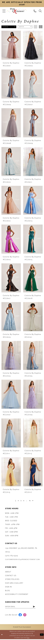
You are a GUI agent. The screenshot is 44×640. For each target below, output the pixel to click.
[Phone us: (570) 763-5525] (35, 11)
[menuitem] (4, 11)
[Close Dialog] (2, 635)
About (8, 572)
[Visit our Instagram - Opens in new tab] (25, 615)
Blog (7, 591)
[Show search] (40, 11)
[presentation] (11, 45)
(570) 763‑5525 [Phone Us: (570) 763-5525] (11, 556)
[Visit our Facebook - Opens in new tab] (20, 615)
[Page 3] (21, 500)
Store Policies (12, 579)
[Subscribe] (37, 607)
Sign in (8, 587)
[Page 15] (30, 500)
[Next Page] (33, 500)
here (28, 638)
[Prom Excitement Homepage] (16, 11)
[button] (4, 11)
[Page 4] (24, 500)
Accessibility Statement (16, 594)
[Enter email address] (22, 607)
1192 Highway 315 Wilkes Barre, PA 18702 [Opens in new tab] (21, 550)
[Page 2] (18, 500)
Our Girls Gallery (14, 583)
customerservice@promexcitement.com (22, 559)
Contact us (10, 576)
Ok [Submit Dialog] (42, 635)
